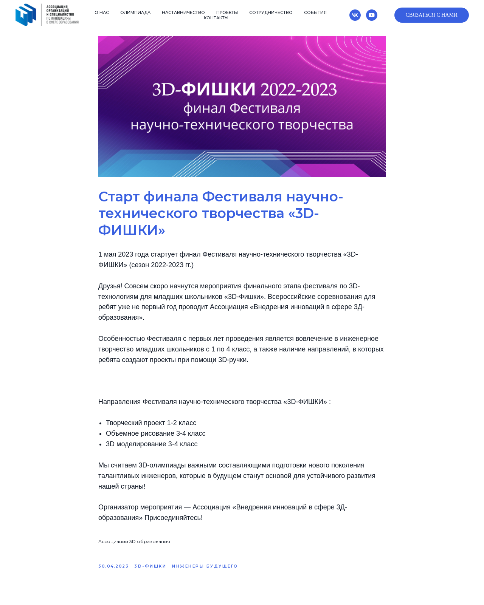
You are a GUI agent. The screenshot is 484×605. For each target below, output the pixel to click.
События (315, 12)
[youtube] (371, 15)
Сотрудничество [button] (271, 12)
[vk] (355, 15)
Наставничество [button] (183, 12)
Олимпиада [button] (135, 12)
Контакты (216, 17)
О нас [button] (102, 12)
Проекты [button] (227, 12)
